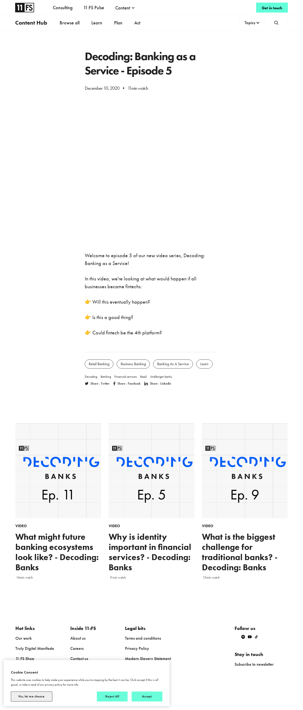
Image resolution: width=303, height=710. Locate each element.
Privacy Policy (137, 648)
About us (77, 638)
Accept (147, 696)
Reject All (112, 696)
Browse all (70, 23)
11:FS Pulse (93, 7)
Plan (118, 23)
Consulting (63, 7)
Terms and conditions (143, 638)
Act (137, 23)
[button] (125, 8)
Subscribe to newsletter (254, 664)
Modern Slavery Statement (148, 658)
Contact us (79, 658)
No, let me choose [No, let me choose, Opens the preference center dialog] (31, 696)
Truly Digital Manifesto (34, 648)
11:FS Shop (24, 658)
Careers (77, 648)
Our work (23, 638)
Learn (96, 23)
